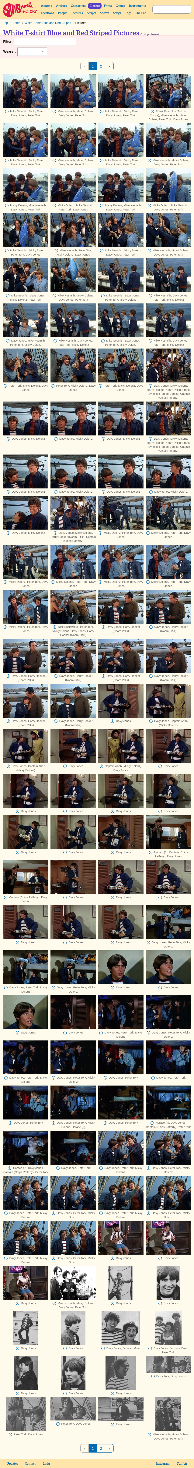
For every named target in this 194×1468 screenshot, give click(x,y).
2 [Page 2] (101, 66)
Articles (61, 5)
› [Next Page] (109, 66)
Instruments (137, 5)
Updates (12, 1463)
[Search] (167, 9)
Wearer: (9, 51)
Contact (30, 1463)
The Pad (140, 13)
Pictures (77, 13)
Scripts (91, 13)
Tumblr (182, 1463)
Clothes (95, 5)
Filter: (8, 42)
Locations (47, 13)
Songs (117, 13)
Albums (46, 5)
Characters (78, 5)
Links (46, 1463)
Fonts (108, 5)
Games (120, 5)
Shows (104, 13)
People (62, 13)
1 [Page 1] (93, 66)
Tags (128, 13)
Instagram (163, 1463)
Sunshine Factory (20, 9)
